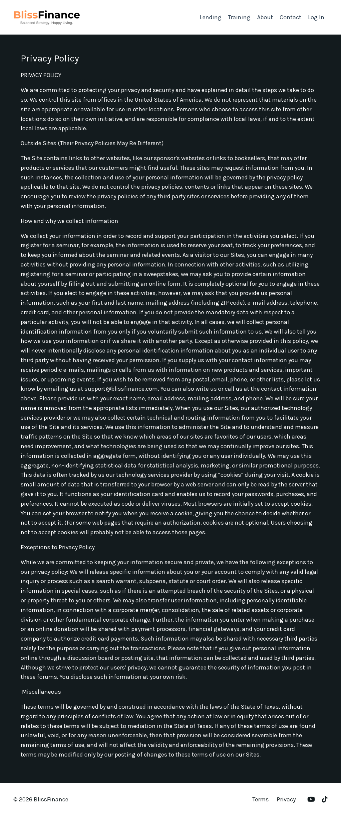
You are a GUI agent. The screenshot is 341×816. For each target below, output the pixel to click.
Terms (260, 799)
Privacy (286, 799)
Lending (210, 17)
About (265, 17)
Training (239, 17)
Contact (290, 17)
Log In (316, 17)
